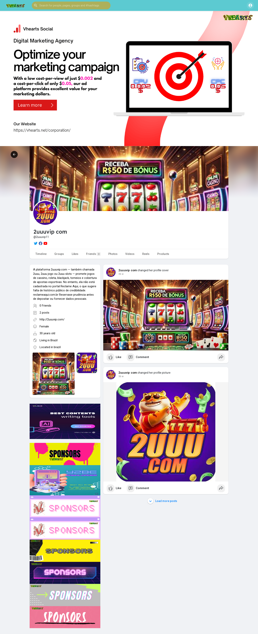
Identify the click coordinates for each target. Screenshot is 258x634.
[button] (71, 5)
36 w (121, 274)
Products (163, 253)
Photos (113, 253)
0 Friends (45, 305)
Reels (145, 253)
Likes (75, 253)
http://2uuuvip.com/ (52, 319)
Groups (59, 253)
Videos (129, 253)
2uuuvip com (127, 270)
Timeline (41, 253)
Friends (93, 254)
